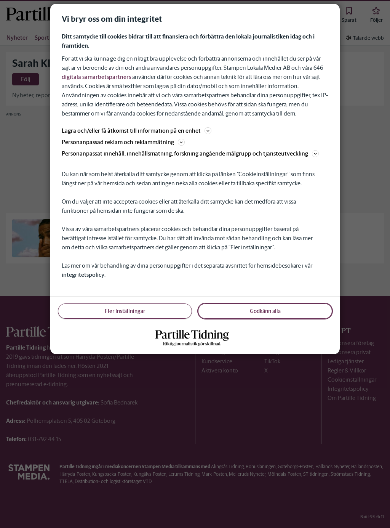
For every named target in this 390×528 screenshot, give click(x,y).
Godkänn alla (265, 311)
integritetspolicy (83, 274)
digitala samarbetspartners (96, 76)
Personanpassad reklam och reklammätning (123, 142)
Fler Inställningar (125, 311)
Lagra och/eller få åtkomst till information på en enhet (136, 130)
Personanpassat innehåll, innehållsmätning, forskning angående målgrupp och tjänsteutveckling (190, 153)
